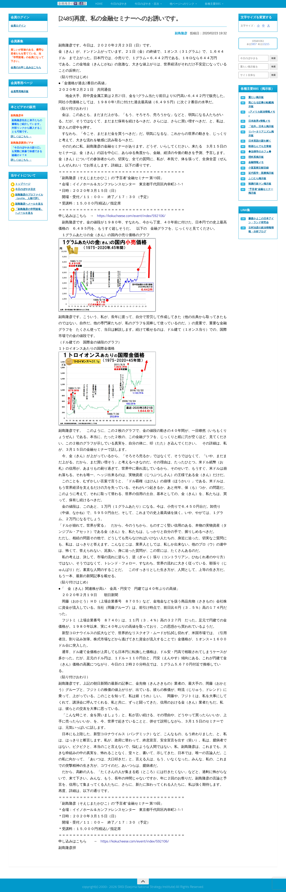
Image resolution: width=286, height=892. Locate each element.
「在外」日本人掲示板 (261, 126)
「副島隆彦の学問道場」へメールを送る (29, 211)
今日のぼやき (118, 3)
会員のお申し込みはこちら (26, 67)
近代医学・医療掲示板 (261, 172)
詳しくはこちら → (21, 136)
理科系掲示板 (256, 156)
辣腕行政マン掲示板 (259, 183)
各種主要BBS (213, 3)
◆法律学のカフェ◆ (259, 151)
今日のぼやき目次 (25, 189)
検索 (273, 58)
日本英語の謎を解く (259, 140)
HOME (99, 3)
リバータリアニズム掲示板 (261, 133)
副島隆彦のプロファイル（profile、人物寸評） (29, 196)
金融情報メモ (256, 162)
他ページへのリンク (182, 3)
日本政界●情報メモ (259, 120)
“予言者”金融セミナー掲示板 (260, 191)
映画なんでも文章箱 (259, 146)
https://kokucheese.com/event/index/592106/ (131, 215)
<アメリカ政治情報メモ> (261, 113)
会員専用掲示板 (19, 91)
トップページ (22, 183)
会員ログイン (18, 25)
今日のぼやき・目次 (147, 3)
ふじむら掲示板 (257, 178)
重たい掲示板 (256, 97)
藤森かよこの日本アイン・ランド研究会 (261, 220)
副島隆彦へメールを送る (29, 203)
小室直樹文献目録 (258, 167)
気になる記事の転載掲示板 (261, 104)
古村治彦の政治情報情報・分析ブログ (261, 229)
